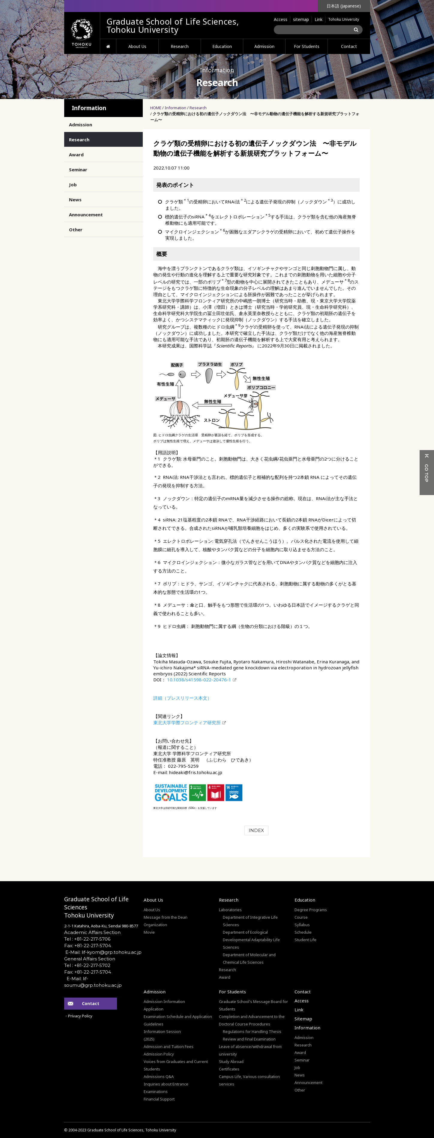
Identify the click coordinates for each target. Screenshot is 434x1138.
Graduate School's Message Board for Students (253, 1005)
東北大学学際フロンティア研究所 (187, 722)
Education (222, 46)
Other (75, 230)
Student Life (305, 939)
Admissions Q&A (159, 1076)
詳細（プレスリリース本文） (182, 698)
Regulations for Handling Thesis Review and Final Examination (252, 1035)
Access (280, 19)
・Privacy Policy (78, 1016)
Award (76, 155)
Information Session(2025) (162, 1035)
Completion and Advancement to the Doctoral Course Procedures (252, 1020)
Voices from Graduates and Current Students (176, 1065)
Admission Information (164, 1001)
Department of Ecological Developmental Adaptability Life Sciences (251, 939)
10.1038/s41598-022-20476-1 (198, 680)
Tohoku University (343, 19)
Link (318, 19)
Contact (349, 46)
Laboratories (230, 909)
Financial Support (159, 1099)
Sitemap (303, 1019)
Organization (155, 924)
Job (73, 185)
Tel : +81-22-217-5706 (87, 939)
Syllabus (302, 924)
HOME (108, 46)
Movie (149, 932)
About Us (137, 46)
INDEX (256, 830)
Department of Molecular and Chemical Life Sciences (249, 958)
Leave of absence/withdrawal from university (250, 1050)
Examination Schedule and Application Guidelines (178, 1020)
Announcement (86, 215)
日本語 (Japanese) (344, 6)
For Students (306, 46)
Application (153, 1009)
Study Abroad (231, 1061)
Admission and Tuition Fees (168, 1046)
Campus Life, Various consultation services (249, 1080)
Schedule (303, 932)
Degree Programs (311, 909)
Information (175, 107)
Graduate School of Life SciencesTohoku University (96, 907)
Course (301, 917)
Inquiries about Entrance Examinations (166, 1087)
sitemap (301, 19)
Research (180, 46)
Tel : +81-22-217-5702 (87, 965)
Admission (264, 46)
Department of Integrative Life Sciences (250, 920)
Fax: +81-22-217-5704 (87, 945)
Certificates (229, 1069)
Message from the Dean (165, 917)
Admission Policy (159, 1054)
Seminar (78, 170)
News (75, 200)
